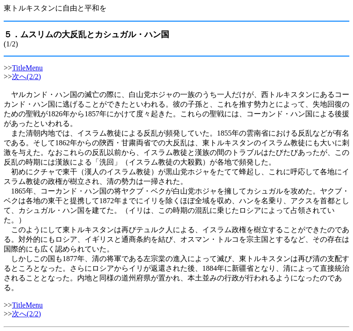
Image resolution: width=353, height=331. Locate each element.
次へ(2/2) (26, 76)
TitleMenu (27, 68)
